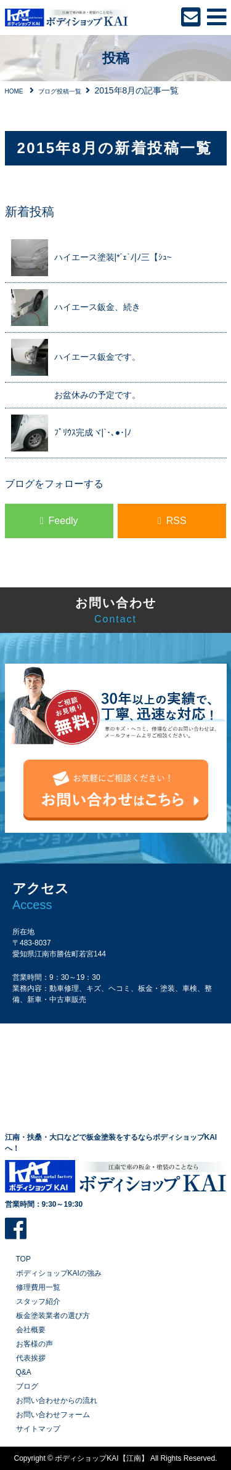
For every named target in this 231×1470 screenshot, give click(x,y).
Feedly (63, 520)
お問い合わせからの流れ (56, 1400)
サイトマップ (38, 1428)
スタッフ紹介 (38, 1301)
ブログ (27, 1386)
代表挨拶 (31, 1358)
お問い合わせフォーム (53, 1414)
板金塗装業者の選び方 (53, 1315)
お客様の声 (34, 1344)
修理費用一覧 (38, 1287)
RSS (176, 520)
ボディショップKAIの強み (59, 1273)
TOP (23, 1259)
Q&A (23, 1372)
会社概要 (31, 1329)
